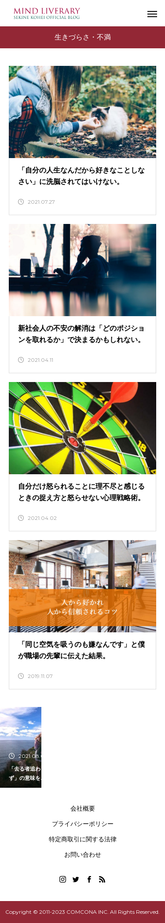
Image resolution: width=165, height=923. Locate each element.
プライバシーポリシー (83, 824)
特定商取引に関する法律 (83, 839)
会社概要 (82, 808)
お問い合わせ (82, 854)
